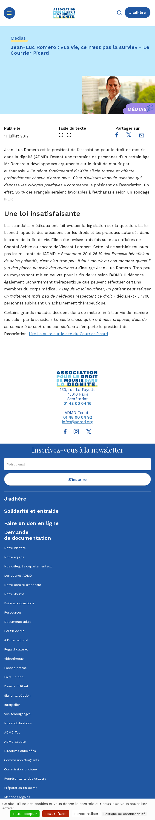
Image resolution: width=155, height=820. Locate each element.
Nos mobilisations (18, 723)
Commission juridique (20, 769)
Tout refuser (56, 813)
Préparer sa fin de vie (20, 788)
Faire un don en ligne (31, 523)
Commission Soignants (21, 760)
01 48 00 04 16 (77, 403)
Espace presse (15, 668)
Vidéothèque (14, 658)
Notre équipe (14, 557)
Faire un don (13, 677)
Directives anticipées (20, 751)
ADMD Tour (13, 732)
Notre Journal (15, 594)
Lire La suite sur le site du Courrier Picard (68, 333)
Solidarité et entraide (31, 511)
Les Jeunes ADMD (18, 575)
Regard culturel (16, 649)
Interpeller (12, 705)
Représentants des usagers (25, 778)
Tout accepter (24, 813)
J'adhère (137, 12)
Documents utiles (17, 621)
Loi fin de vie (14, 631)
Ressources (13, 612)
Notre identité (15, 548)
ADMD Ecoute (15, 741)
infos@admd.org (77, 422)
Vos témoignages (17, 714)
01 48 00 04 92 (77, 417)
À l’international (16, 640)
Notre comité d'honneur (22, 585)
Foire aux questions (19, 603)
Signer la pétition (17, 695)
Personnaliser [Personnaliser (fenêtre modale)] (86, 813)
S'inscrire (77, 479)
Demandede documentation (27, 535)
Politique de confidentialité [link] (124, 814)
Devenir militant (16, 686)
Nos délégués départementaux (28, 566)
